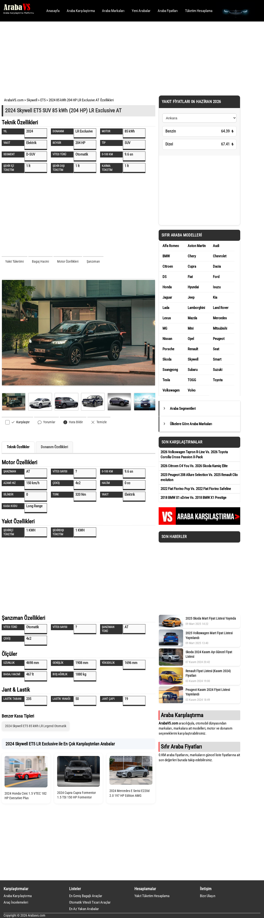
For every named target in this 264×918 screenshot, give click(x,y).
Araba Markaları (113, 11)
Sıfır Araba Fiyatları (181, 746)
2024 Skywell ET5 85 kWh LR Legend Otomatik (35, 726)
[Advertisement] (125, 57)
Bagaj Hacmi (40, 261)
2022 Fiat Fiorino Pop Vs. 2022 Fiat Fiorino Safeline (196, 489)
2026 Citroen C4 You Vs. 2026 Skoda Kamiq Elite (194, 466)
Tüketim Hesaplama (198, 11)
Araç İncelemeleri (16, 902)
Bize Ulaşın (207, 896)
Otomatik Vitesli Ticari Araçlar (90, 902)
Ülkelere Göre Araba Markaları (191, 424)
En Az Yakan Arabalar (84, 909)
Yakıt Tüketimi (14, 261)
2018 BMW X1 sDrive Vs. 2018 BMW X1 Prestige (193, 497)
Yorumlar (46, 422)
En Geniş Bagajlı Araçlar (85, 896)
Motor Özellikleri (67, 261)
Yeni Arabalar (141, 11)
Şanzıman (93, 261)
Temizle (99, 422)
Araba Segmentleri (183, 408)
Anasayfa (53, 11)
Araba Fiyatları (168, 11)
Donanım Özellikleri (54, 447)
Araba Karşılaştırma (81, 11)
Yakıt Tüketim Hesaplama (151, 896)
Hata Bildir (73, 422)
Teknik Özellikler (18, 447)
